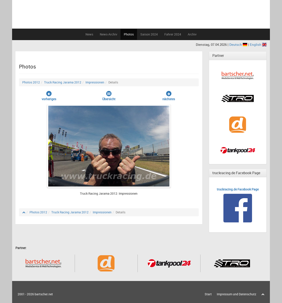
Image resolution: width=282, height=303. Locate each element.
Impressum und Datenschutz (236, 294)
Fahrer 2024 (172, 34)
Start (208, 294)
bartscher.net (44, 294)
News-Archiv (108, 34)
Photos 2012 (31, 82)
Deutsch (238, 44)
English (258, 44)
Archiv (192, 34)
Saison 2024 (149, 34)
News (89, 34)
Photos (129, 34)
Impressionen (94, 82)
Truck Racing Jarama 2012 (62, 82)
